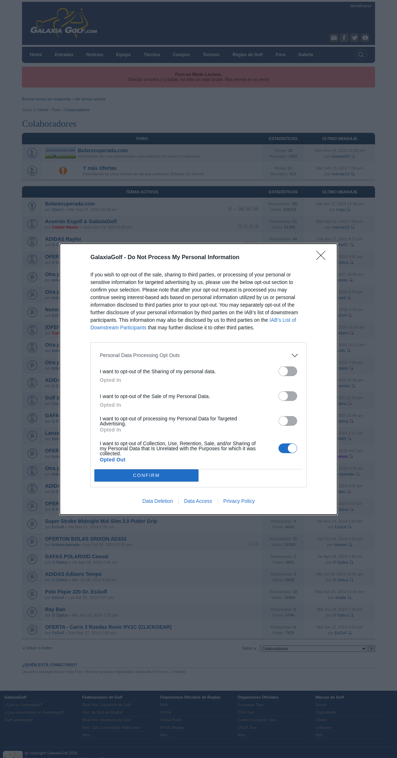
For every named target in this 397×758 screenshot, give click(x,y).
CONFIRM (146, 475)
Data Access (198, 501)
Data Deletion (157, 501)
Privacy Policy (239, 501)
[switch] (287, 371)
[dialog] (198, 379)
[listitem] (198, 355)
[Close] (323, 258)
